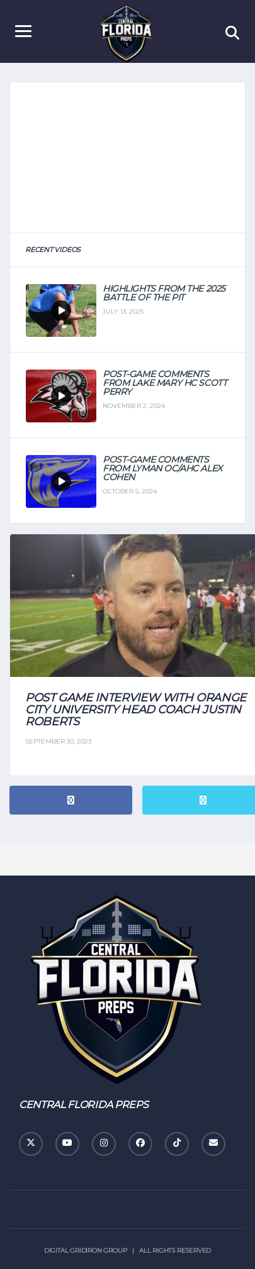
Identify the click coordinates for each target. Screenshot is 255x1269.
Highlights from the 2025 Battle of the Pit (164, 293)
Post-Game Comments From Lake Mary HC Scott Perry (165, 382)
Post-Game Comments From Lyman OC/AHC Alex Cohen (162, 468)
